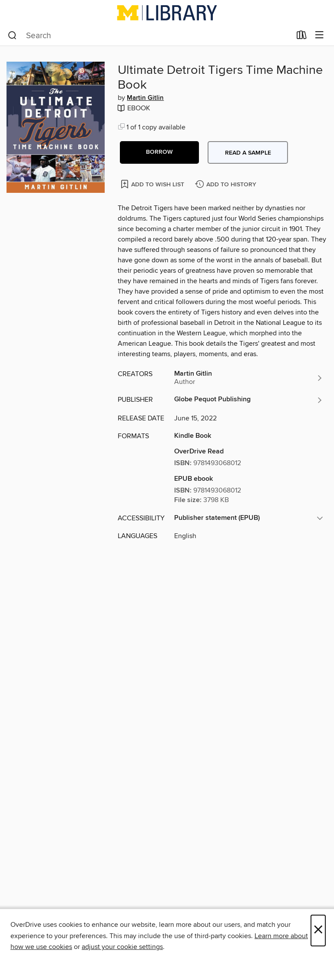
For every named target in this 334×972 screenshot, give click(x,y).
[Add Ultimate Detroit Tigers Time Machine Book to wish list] (153, 183)
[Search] (12, 36)
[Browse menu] (319, 35)
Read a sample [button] (248, 153)
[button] (159, 152)
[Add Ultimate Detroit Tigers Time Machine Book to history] (226, 184)
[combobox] (149, 35)
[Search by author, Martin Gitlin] (248, 378)
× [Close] (318, 930)
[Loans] (302, 36)
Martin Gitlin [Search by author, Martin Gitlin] (145, 98)
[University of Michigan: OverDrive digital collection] (167, 12)
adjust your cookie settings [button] (122, 946)
